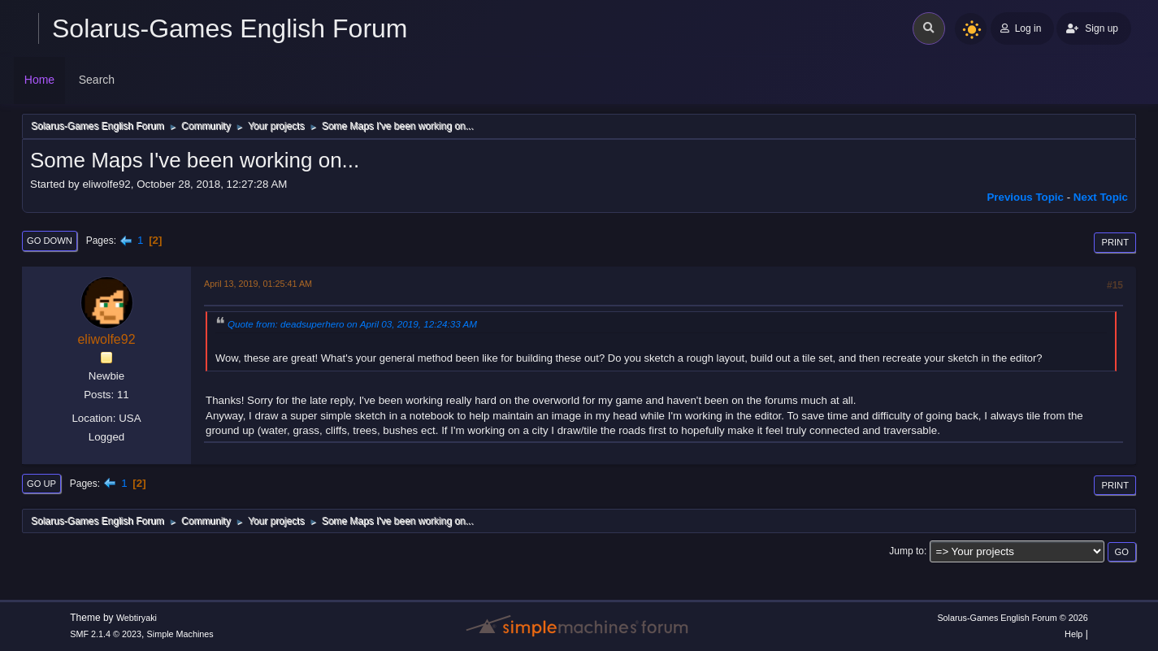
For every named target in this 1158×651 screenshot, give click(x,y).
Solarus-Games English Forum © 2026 (1012, 618)
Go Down (49, 240)
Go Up (41, 483)
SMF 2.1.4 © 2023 (105, 634)
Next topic (1100, 197)
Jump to (906, 551)
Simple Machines (180, 634)
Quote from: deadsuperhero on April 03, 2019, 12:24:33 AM (352, 324)
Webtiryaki (136, 618)
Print (1115, 242)
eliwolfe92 (106, 339)
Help (1073, 634)
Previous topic (1025, 197)
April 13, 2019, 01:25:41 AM (258, 284)
